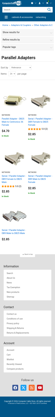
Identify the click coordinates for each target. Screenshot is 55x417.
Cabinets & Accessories (22, 17)
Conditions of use (15, 319)
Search (10, 273)
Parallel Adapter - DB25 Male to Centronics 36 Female (13, 121)
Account (10, 350)
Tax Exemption (13, 287)
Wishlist (10, 359)
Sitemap (10, 297)
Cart (8, 355)
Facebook (15, 387)
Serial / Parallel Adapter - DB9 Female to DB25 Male (14, 179)
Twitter (23, 387)
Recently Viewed (14, 364)
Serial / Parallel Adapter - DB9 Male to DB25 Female (40, 179)
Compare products (15, 369)
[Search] (49, 9)
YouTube (40, 387)
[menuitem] (33, 3)
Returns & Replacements (18, 333)
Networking (41, 17)
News (9, 282)
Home (5, 25)
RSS (31, 387)
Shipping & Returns (15, 328)
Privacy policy (13, 323)
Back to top (28, 254)
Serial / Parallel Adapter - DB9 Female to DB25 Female (40, 121)
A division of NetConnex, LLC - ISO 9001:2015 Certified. (27, 403)
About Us (11, 278)
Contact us (11, 314)
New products (13, 292)
